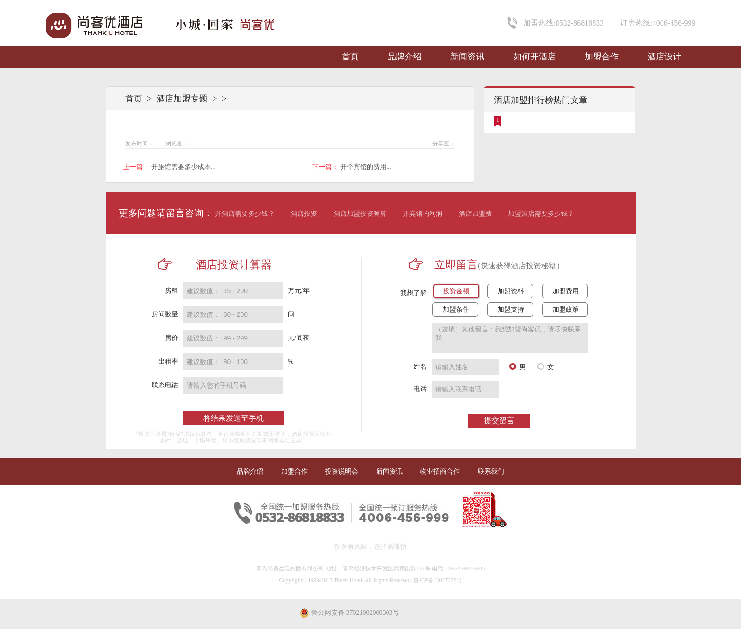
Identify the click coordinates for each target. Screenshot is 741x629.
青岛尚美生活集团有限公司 (290, 568)
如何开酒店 (534, 56)
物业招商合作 (440, 471)
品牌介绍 (405, 56)
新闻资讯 (467, 56)
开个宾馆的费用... (366, 166)
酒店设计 (664, 56)
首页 (350, 56)
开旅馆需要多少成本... (183, 166)
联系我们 (491, 471)
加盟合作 (602, 56)
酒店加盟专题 (181, 98)
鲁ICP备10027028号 (438, 580)
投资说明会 (341, 471)
